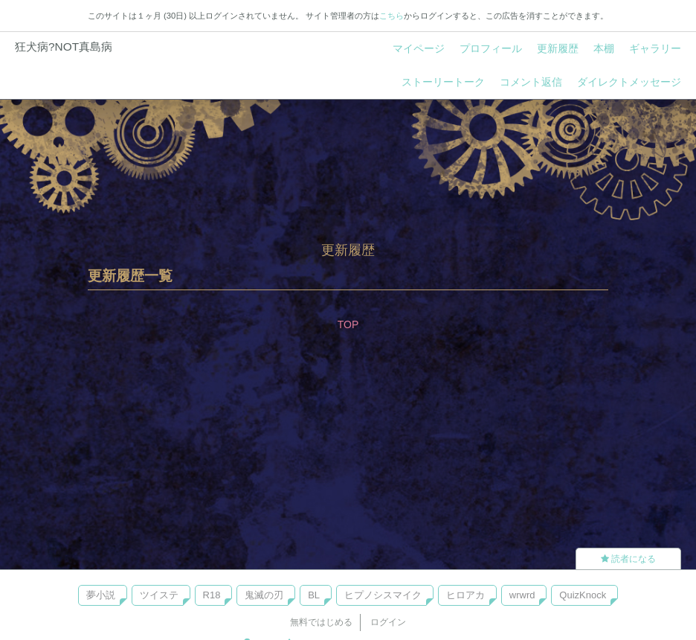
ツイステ (159, 595)
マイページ (419, 48)
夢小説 (100, 595)
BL (314, 595)
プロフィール (491, 48)
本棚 (603, 48)
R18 (212, 595)
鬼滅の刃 (264, 595)
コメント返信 (531, 82)
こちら (391, 15)
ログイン (388, 622)
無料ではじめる (321, 622)
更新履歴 (558, 48)
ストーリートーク (443, 82)
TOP (348, 324)
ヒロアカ (465, 595)
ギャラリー (655, 48)
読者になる (628, 559)
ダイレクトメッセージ (629, 82)
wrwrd (522, 595)
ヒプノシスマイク (383, 595)
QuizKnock (582, 595)
